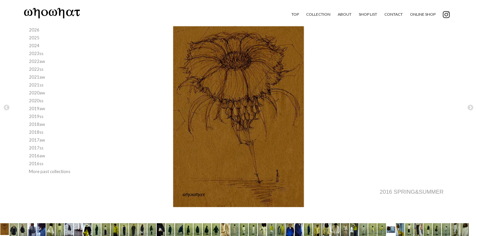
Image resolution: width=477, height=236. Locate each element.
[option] (238, 116)
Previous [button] (6, 108)
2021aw (37, 77)
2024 (34, 45)
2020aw (37, 92)
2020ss (36, 100)
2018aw (37, 124)
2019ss (36, 116)
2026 (34, 29)
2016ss (36, 163)
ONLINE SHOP (423, 14)
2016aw (37, 155)
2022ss (36, 69)
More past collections (49, 171)
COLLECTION (318, 14)
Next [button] (470, 108)
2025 (34, 37)
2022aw (37, 61)
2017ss (36, 147)
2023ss (36, 53)
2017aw (37, 140)
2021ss (36, 85)
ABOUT (345, 14)
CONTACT (393, 14)
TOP (295, 14)
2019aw (37, 108)
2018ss (36, 132)
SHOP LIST (368, 14)
